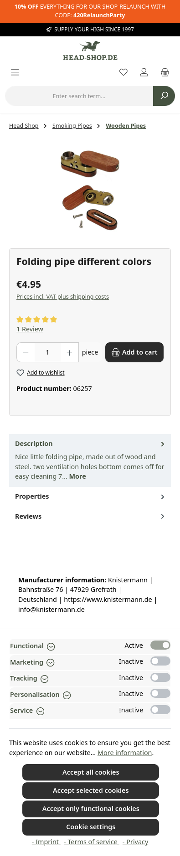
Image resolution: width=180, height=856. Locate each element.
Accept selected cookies (91, 790)
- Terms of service (91, 841)
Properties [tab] (90, 496)
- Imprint (46, 841)
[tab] (90, 460)
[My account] (144, 73)
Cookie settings (90, 826)
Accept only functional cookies (90, 808)
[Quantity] (47, 352)
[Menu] (15, 73)
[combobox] (79, 96)
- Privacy (135, 841)
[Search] (164, 96)
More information (125, 752)
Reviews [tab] (90, 516)
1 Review (29, 329)
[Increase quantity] (70, 352)
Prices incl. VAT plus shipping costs (62, 296)
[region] (90, 191)
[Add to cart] (134, 352)
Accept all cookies (90, 772)
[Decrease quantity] (25, 352)
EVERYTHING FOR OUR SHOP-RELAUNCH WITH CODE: (90, 11)
